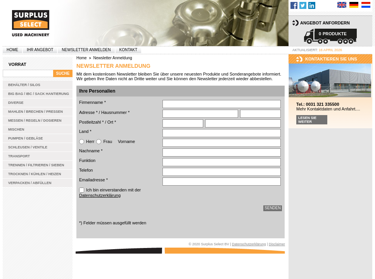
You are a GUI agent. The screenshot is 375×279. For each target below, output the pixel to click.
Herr (90, 141)
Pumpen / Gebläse (25, 138)
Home (12, 50)
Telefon (86, 170)
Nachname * (91, 150)
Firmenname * (92, 102)
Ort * (111, 122)
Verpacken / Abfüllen (30, 183)
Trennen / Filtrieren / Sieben (36, 165)
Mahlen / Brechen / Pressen (35, 112)
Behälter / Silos (24, 85)
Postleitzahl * (91, 122)
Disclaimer (277, 244)
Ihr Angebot (40, 50)
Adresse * (88, 112)
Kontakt (128, 50)
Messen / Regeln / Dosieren (35, 120)
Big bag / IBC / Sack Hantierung (38, 94)
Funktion (87, 160)
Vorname (126, 141)
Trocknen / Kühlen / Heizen (34, 174)
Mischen (16, 129)
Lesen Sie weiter (307, 120)
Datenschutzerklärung (100, 195)
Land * (85, 131)
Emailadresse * (93, 179)
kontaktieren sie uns (331, 59)
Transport (19, 156)
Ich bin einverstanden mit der (110, 193)
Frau (107, 141)
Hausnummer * (115, 112)
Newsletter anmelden (86, 50)
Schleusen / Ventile (27, 147)
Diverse (16, 103)
